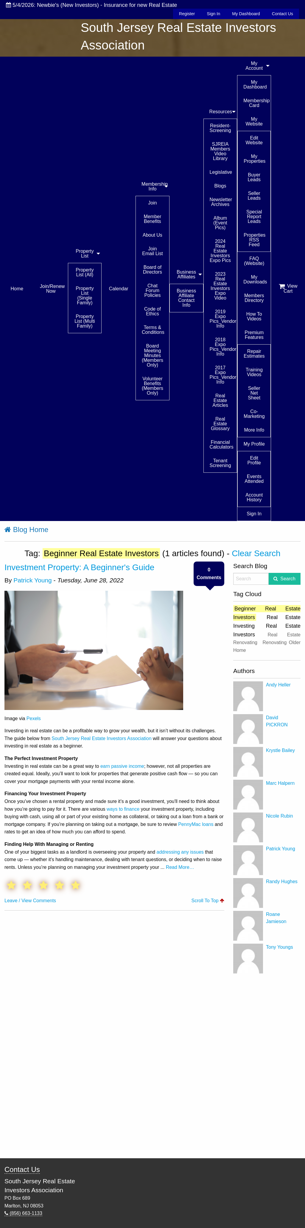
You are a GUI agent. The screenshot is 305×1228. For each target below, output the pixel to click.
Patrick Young (32, 580)
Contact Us (282, 13)
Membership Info (154, 186)
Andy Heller (278, 684)
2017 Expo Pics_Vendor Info (223, 374)
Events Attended (254, 479)
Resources (220, 111)
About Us (152, 235)
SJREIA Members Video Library (220, 151)
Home (17, 288)
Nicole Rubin (279, 815)
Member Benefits (152, 219)
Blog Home (26, 529)
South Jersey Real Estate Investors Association (101, 738)
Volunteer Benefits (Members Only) (152, 386)
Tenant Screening (220, 463)
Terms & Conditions (153, 330)
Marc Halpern (280, 783)
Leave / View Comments (30, 900)
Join (152, 202)
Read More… (180, 867)
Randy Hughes (282, 881)
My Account (254, 66)
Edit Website (254, 140)
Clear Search (256, 553)
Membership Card (256, 103)
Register (187, 13)
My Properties (254, 159)
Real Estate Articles (220, 400)
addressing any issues (180, 852)
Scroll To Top (208, 900)
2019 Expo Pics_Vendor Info (223, 318)
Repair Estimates (254, 354)
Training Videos (254, 372)
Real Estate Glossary (220, 423)
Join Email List (152, 251)
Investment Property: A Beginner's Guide (79, 567)
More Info (254, 429)
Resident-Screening (220, 128)
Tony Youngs (279, 947)
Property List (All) (85, 272)
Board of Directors (152, 270)
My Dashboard (246, 13)
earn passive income (122, 766)
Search (287, 578)
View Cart (288, 288)
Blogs (220, 185)
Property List (85, 253)
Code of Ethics (152, 311)
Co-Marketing (254, 414)
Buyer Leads (254, 177)
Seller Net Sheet (254, 393)
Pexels (34, 718)
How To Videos (254, 316)
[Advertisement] (267, 1065)
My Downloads (255, 279)
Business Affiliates (186, 274)
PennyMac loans (195, 824)
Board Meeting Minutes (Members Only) (152, 355)
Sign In (213, 13)
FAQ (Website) (254, 261)
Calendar (118, 288)
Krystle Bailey (280, 750)
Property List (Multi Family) (84, 321)
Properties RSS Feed (254, 239)
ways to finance (123, 809)
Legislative (221, 172)
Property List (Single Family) (85, 295)
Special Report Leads (254, 216)
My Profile (254, 443)
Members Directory (254, 298)
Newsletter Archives (221, 202)
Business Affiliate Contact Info (186, 298)
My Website (254, 121)
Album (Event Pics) (220, 222)
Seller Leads (254, 196)
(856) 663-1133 (23, 1213)
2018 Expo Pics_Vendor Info (223, 346)
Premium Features (254, 335)
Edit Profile (254, 460)
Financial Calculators (222, 444)
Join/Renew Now (52, 289)
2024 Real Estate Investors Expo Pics (220, 251)
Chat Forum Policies (152, 290)
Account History (254, 497)
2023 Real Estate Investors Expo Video (220, 286)
